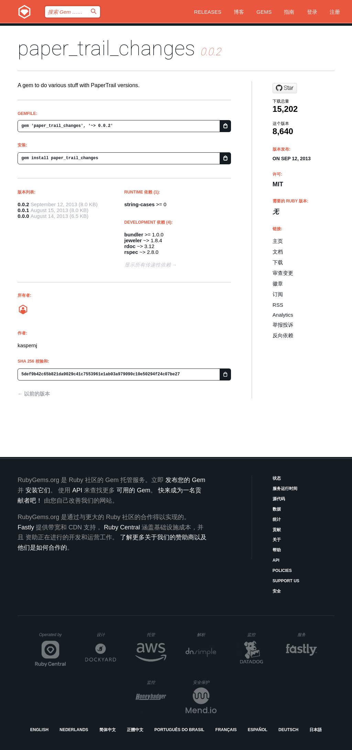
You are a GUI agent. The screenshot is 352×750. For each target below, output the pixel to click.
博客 (239, 12)
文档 (278, 252)
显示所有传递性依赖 (147, 265)
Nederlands (73, 729)
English (39, 729)
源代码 (279, 498)
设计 (106, 634)
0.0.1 (23, 210)
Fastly (26, 527)
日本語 (315, 729)
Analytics (283, 315)
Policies (282, 570)
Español (257, 729)
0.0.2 (23, 204)
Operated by (52, 637)
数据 (277, 509)
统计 (277, 519)
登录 (312, 12)
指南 (289, 12)
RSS (278, 305)
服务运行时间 (285, 488)
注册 (335, 12)
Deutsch (288, 729)
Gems (264, 12)
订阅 (278, 294)
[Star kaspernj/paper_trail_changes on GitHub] (285, 88)
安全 (277, 591)
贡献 (277, 529)
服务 (307, 634)
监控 (257, 634)
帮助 (277, 550)
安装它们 (37, 490)
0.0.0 (23, 216)
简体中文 (107, 729)
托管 (155, 634)
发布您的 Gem (185, 480)
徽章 (278, 283)
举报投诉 (283, 325)
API (276, 560)
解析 (207, 634)
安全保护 (205, 682)
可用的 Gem (133, 490)
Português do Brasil (179, 729)
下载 (278, 262)
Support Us (286, 580)
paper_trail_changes (106, 48)
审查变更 (283, 273)
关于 (277, 539)
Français (226, 729)
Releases (207, 12)
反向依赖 (283, 335)
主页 (278, 241)
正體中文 (135, 729)
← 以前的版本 (34, 394)
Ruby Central (122, 527)
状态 (277, 478)
